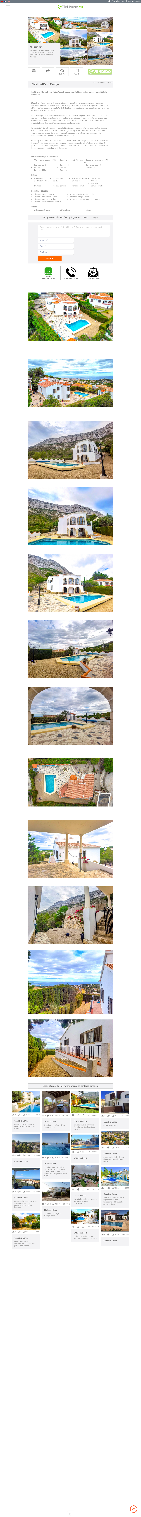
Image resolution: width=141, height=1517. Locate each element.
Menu (8, 6)
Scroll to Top (133, 1509)
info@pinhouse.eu (117, 1)
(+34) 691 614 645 (134, 1)
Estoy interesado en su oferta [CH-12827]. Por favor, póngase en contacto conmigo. (74, 231)
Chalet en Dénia (21, 1121)
